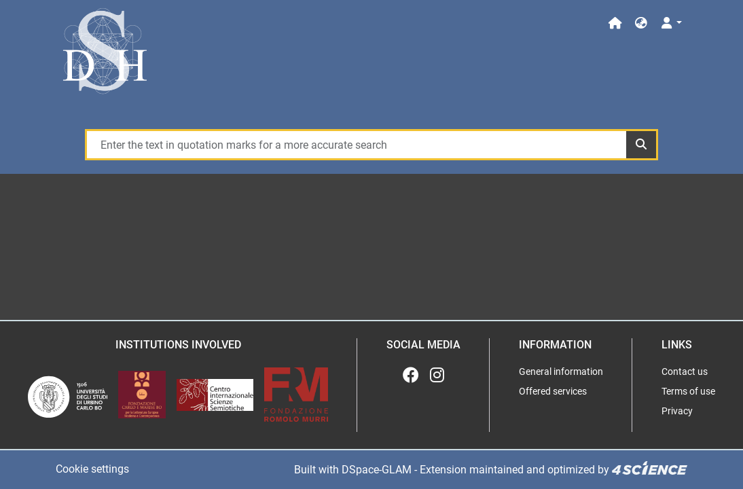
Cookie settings (92, 469)
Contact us (685, 371)
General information (561, 371)
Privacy (677, 410)
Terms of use (688, 391)
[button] (641, 23)
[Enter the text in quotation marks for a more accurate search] (356, 144)
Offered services (553, 391)
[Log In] (670, 23)
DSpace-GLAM (377, 469)
